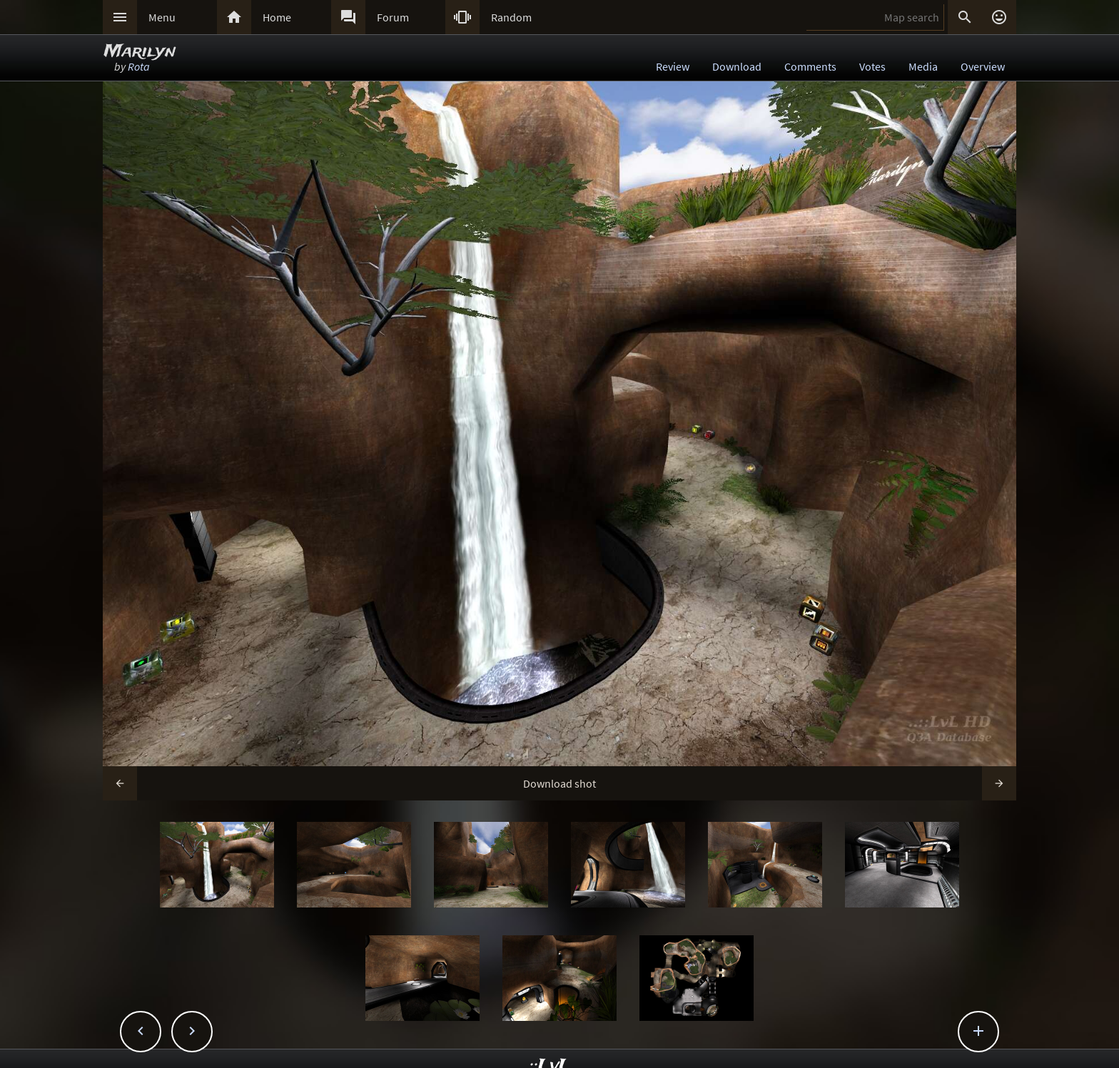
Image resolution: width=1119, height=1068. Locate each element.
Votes (872, 66)
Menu (162, 17)
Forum (393, 17)
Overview (983, 66)
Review (672, 66)
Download (736, 66)
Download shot (559, 783)
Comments (810, 66)
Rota (139, 66)
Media (923, 66)
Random (511, 17)
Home (277, 17)
